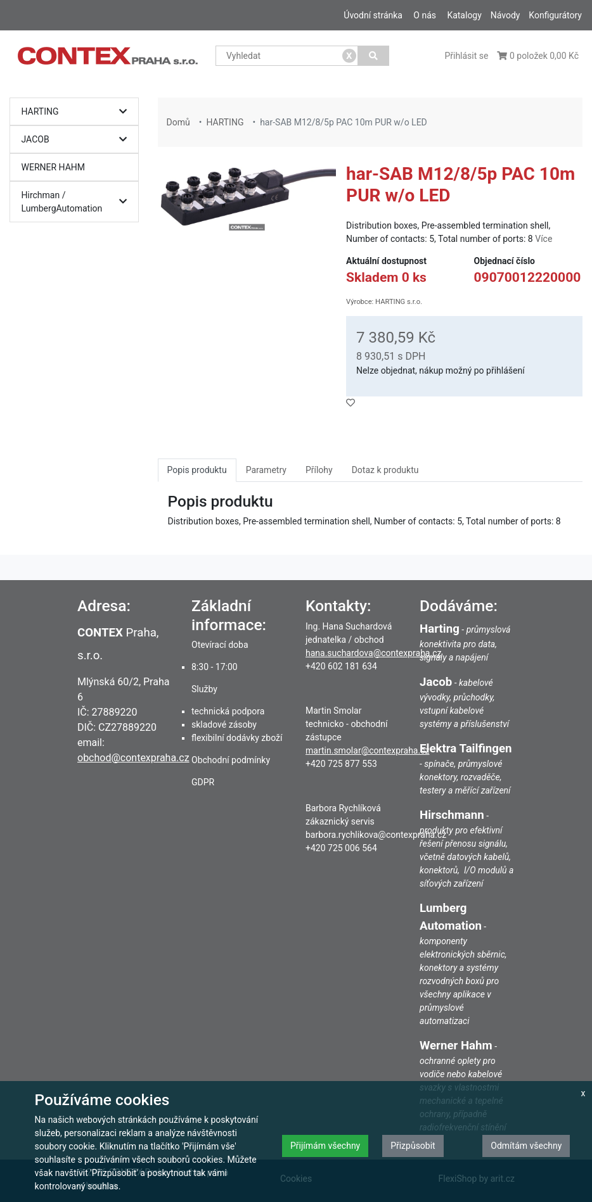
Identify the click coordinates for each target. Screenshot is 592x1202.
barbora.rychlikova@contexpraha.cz (376, 835)
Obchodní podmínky (230, 760)
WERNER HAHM (54, 167)
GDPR (202, 782)
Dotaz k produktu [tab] (385, 470)
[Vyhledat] (373, 56)
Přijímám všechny (325, 1146)
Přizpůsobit (412, 1146)
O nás (424, 15)
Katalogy (464, 15)
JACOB (78, 140)
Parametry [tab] (266, 470)
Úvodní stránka (373, 15)
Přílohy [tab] (319, 470)
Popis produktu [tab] (197, 470)
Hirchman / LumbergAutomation (78, 202)
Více (543, 239)
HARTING (78, 112)
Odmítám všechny (526, 1146)
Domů (178, 122)
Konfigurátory (555, 15)
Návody (505, 15)
